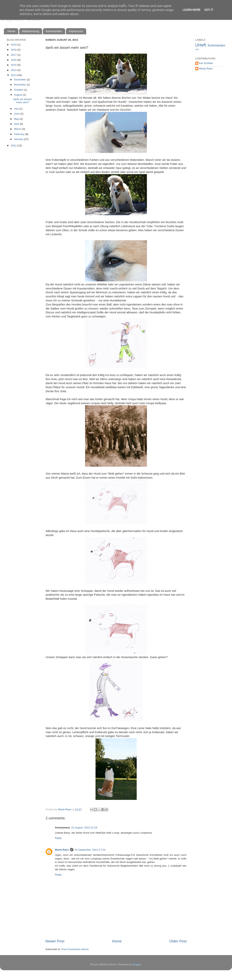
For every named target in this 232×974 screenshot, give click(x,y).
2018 (14, 49)
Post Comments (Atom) (75, 949)
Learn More (191, 10)
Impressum (76, 31)
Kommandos (54, 31)
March (18, 128)
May (17, 118)
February (19, 134)
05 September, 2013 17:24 (90, 849)
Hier (197, 49)
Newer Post (54, 941)
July (16, 108)
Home (11, 31)
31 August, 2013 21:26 (84, 827)
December (20, 79)
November (20, 84)
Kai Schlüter (206, 63)
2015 (14, 64)
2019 (14, 44)
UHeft (200, 45)
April (17, 123)
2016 (14, 59)
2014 (14, 70)
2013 (14, 75)
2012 (14, 145)
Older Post (178, 941)
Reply (58, 838)
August (18, 94)
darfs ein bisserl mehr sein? (22, 101)
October (19, 89)
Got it (208, 10)
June (17, 113)
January (19, 139)
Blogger (136, 964)
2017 (14, 54)
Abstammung (30, 31)
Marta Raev (62, 849)
